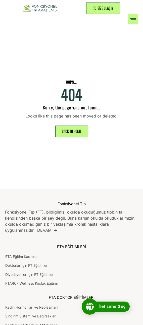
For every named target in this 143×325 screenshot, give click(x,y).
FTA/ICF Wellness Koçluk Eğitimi (31, 283)
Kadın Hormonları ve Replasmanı (31, 307)
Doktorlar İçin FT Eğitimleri (26, 265)
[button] (133, 19)
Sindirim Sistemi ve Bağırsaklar (30, 316)
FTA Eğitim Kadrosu (21, 256)
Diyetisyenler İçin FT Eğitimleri (29, 274)
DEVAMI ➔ (47, 230)
